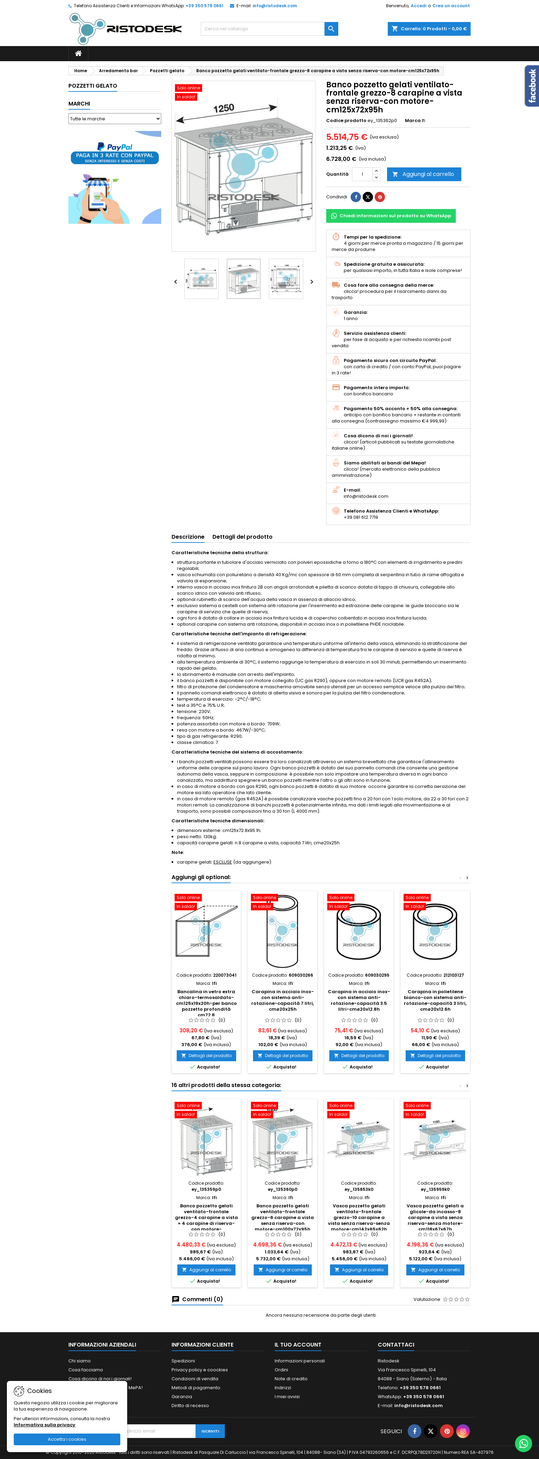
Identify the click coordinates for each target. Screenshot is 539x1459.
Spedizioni (183, 1361)
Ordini (281, 1370)
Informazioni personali (300, 1361)
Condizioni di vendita (195, 1378)
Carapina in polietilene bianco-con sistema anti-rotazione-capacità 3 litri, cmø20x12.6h (435, 1000)
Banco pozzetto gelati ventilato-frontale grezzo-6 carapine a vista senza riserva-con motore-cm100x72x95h (282, 1217)
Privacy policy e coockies (200, 1370)
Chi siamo (79, 1361)
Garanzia (182, 1396)
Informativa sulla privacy (44, 1425)
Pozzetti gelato (92, 86)
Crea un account (451, 6)
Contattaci (396, 1345)
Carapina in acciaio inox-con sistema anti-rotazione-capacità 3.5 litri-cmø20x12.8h (359, 1000)
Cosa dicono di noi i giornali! (100, 1378)
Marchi (79, 104)
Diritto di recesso (190, 1405)
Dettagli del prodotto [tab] (242, 537)
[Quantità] (362, 174)
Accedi (418, 6)
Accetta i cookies (67, 1439)
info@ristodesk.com (275, 6)
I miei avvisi (287, 1396)
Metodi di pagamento (196, 1387)
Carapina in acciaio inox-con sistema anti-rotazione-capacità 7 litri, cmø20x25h (282, 1000)
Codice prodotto (346, 121)
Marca (413, 121)
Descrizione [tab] (188, 537)
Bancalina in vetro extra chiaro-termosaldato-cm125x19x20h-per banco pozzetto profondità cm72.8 (206, 1003)
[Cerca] (269, 29)
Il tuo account (298, 1345)
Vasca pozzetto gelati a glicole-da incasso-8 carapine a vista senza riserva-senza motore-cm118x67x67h (435, 1217)
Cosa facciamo (85, 1370)
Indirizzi (283, 1387)
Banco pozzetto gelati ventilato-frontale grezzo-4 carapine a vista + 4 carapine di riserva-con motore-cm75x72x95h (206, 1220)
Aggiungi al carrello (423, 174)
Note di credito (291, 1378)
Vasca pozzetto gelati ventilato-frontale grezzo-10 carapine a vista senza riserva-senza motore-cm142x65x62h (359, 1217)
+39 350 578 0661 (204, 6)
